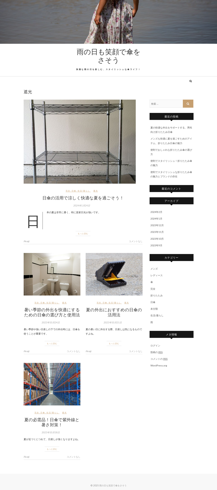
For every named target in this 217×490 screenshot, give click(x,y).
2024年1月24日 (81, 205)
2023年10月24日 (51, 322)
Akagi (26, 241)
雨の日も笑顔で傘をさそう (108, 55)
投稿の (156, 352)
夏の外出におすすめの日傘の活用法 (114, 312)
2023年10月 (157, 238)
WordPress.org (158, 365)
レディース (156, 275)
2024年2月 (156, 211)
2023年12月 (157, 225)
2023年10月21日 (113, 322)
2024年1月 (156, 218)
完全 (68, 191)
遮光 (95, 191)
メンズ (154, 268)
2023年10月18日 (51, 432)
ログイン (155, 345)
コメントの (159, 358)
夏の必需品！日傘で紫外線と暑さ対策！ (52, 422)
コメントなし (136, 241)
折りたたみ (156, 295)
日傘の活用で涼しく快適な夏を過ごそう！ (83, 197)
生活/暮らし (84, 191)
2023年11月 (157, 231)
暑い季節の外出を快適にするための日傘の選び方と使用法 (52, 312)
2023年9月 (156, 245)
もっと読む (83, 233)
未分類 (154, 308)
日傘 (74, 191)
